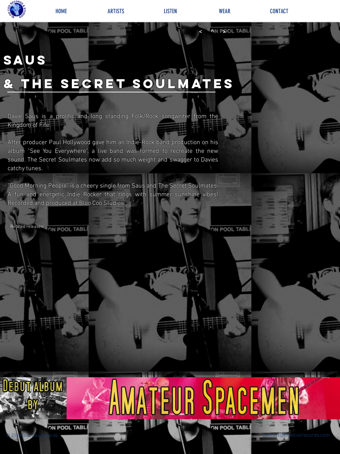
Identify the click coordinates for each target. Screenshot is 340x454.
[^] (212, 31)
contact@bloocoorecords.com (296, 435)
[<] (200, 31)
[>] (224, 31)
